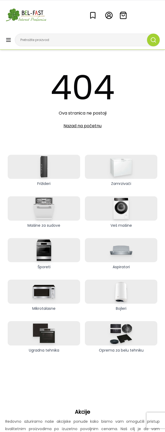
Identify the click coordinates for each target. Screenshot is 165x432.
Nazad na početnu (82, 126)
